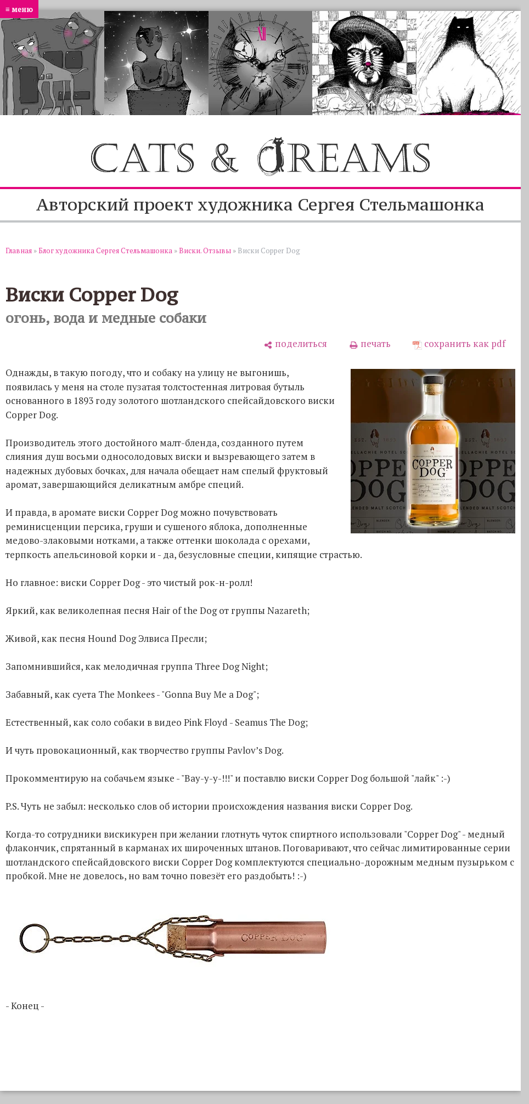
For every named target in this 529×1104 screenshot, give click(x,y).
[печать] (370, 343)
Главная (18, 250)
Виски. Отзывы (205, 250)
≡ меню (19, 9)
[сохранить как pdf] (459, 343)
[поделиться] (295, 343)
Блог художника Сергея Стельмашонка (105, 250)
